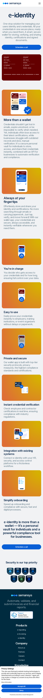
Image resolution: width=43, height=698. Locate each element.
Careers (21, 656)
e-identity (21, 638)
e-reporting (21, 630)
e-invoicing (21, 634)
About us (21, 648)
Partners (21, 652)
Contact (21, 660)
